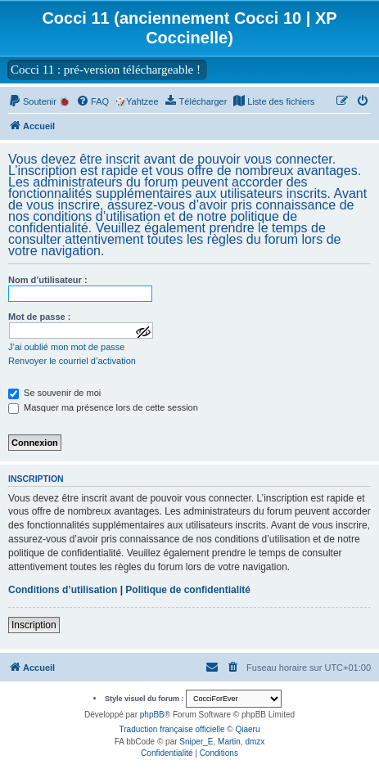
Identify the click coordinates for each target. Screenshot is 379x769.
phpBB (152, 714)
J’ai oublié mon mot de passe (66, 347)
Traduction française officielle (172, 729)
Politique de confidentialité (187, 590)
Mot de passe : (39, 317)
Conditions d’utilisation (62, 590)
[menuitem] (39, 101)
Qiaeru (247, 729)
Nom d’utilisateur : (48, 280)
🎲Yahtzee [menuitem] (137, 101)
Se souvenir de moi (54, 393)
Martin (229, 741)
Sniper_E (196, 741)
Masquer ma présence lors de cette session (103, 407)
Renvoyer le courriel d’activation (72, 361)
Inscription (33, 625)
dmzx (254, 741)
